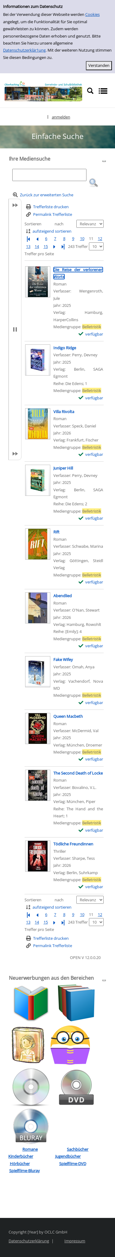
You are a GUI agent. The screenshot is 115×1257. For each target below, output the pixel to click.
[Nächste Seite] (54, 246)
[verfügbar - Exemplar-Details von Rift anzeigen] (91, 582)
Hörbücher (20, 1163)
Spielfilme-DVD (72, 1163)
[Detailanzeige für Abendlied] (62, 595)
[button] (93, 182)
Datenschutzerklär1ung (24, 50)
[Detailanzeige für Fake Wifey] (63, 659)
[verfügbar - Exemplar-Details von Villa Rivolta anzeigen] (91, 454)
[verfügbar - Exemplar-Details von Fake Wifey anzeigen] (91, 702)
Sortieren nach (44, 224)
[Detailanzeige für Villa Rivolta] (63, 411)
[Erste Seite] (28, 238)
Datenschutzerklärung (29, 1241)
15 (46, 246)
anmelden (61, 117)
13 (28, 246)
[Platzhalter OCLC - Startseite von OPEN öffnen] (43, 91)
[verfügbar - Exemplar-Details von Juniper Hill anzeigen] (91, 518)
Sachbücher (77, 1149)
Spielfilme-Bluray (24, 1170)
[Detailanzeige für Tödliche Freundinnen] (73, 844)
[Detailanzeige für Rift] (56, 532)
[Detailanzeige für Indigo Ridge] (64, 348)
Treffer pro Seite (39, 253)
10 (82, 238)
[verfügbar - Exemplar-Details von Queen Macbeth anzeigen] (91, 759)
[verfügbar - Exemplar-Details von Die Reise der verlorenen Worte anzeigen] (91, 334)
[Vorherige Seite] (37, 238)
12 (100, 238)
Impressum (74, 1241)
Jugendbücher (68, 1156)
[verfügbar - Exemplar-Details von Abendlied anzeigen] (91, 645)
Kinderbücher (20, 1156)
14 (37, 246)
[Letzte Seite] (63, 246)
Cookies (92, 14)
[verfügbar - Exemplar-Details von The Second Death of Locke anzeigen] (91, 830)
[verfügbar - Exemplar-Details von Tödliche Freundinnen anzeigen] (91, 886)
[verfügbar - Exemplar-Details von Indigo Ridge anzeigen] (91, 397)
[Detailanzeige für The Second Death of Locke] (78, 773)
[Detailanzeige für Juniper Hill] (63, 468)
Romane (30, 1149)
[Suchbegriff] (49, 175)
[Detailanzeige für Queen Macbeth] (68, 716)
